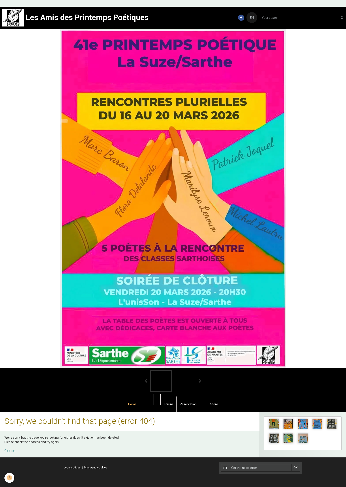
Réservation (188, 404)
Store (214, 404)
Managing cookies (95, 467)
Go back (9, 451)
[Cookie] (9, 478)
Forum (168, 404)
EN (252, 17)
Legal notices (72, 467)
